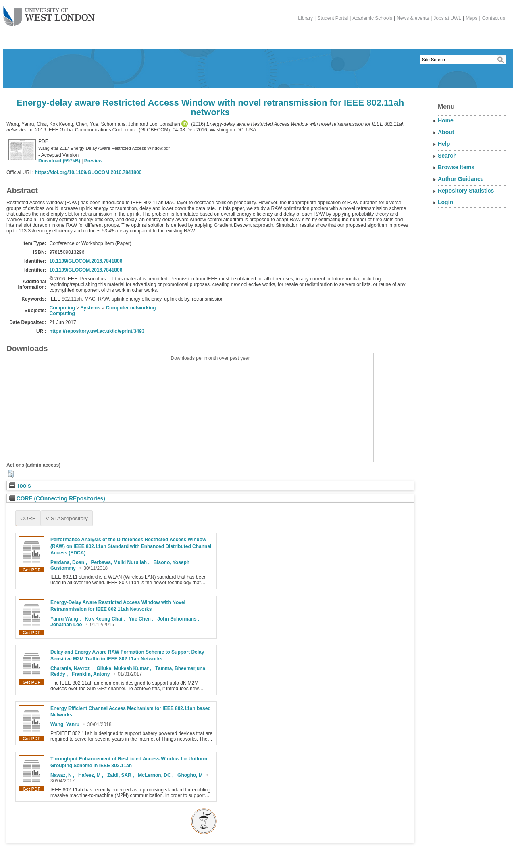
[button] (11, 474)
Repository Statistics (466, 190)
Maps (471, 18)
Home (446, 120)
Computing (62, 308)
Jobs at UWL (447, 18)
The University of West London (49, 13)
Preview (93, 161)
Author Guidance (461, 179)
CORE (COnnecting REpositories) (57, 499)
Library (305, 18)
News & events (413, 18)
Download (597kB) (59, 161)
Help (444, 144)
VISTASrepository (67, 518)
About (446, 132)
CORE (28, 518)
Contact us (493, 18)
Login (445, 202)
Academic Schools (372, 18)
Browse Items (456, 167)
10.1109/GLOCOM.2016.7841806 (86, 261)
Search (447, 155)
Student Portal (332, 18)
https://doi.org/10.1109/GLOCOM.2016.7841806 (88, 172)
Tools (20, 486)
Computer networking (131, 308)
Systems (90, 308)
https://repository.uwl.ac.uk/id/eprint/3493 (97, 331)
